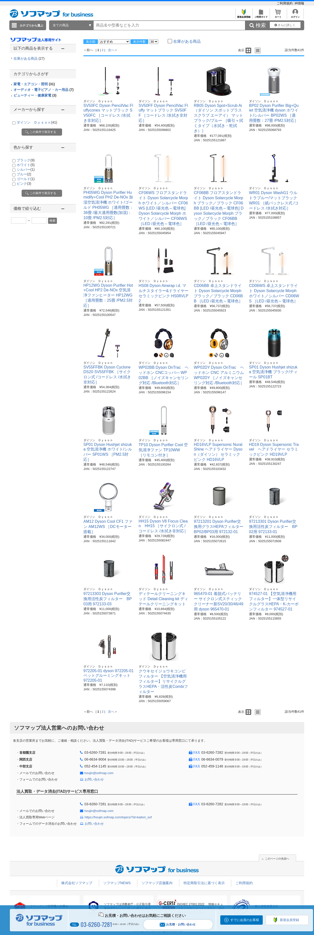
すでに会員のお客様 (244, 920)
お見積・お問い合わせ (178, 924)
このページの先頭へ (277, 858)
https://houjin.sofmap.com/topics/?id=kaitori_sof (118, 817)
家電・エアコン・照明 (34, 84)
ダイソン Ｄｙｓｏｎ (37, 122)
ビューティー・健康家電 (34, 95)
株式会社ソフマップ (76, 883)
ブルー (24, 174)
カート (278, 15)
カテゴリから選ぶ (31, 25)
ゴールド (26, 179)
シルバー (26, 169)
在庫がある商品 (29, 58)
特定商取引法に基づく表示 (204, 883)
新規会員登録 (244, 15)
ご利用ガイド (261, 15)
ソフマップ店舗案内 (157, 883)
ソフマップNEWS (117, 883)
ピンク (24, 183)
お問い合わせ (94, 779)
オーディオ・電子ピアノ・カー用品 (43, 90)
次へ (111, 50)
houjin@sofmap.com (99, 773)
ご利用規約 (285, 3)
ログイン (295, 15)
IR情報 (299, 3)
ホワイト (26, 165)
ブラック (26, 160)
